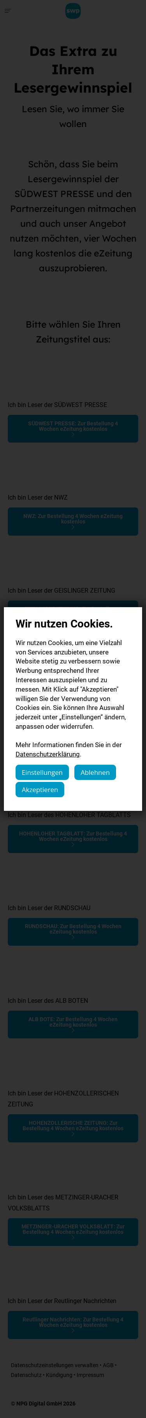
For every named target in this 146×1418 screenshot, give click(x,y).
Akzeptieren (40, 789)
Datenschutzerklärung (48, 753)
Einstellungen (42, 772)
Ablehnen (95, 772)
